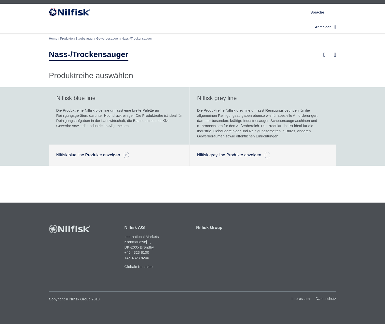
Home (53, 38)
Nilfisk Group (209, 227)
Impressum (300, 298)
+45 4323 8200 (136, 258)
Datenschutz (326, 298)
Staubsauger (84, 38)
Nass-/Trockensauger (137, 38)
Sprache (317, 12)
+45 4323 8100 (136, 252)
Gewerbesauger (107, 38)
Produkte (66, 38)
